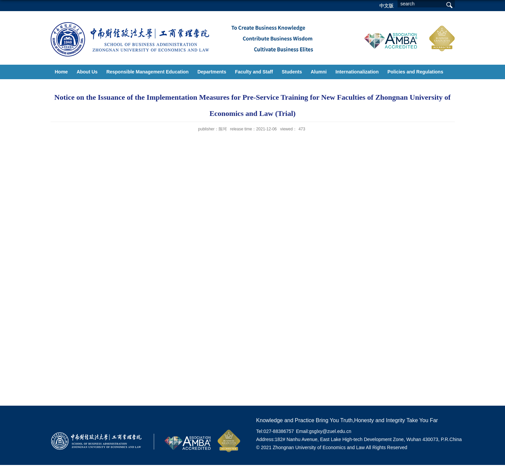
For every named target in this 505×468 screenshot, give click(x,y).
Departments (211, 71)
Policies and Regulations (415, 71)
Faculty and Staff (254, 71)
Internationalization (357, 71)
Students (292, 71)
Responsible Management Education (147, 71)
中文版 (386, 5)
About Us (86, 71)
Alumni (318, 71)
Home (61, 71)
